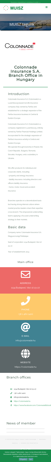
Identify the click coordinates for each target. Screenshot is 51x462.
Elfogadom (23, 459)
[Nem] (48, 456)
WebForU (15, 443)
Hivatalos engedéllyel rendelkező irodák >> (25, 2)
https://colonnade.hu (25, 367)
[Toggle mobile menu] (47, 7)
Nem (30, 459)
